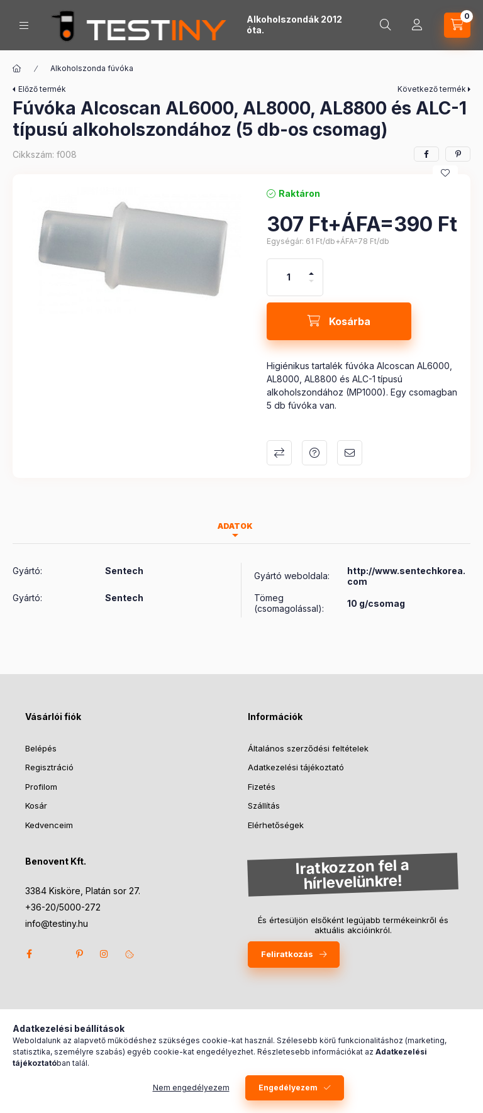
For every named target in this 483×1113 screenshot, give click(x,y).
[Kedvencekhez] (445, 172)
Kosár (36, 805)
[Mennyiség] (288, 277)
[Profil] (417, 25)
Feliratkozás (287, 954)
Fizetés (261, 787)
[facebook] (426, 154)
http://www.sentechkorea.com (406, 576)
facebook (29, 953)
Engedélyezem (288, 1087)
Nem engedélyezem (191, 1087)
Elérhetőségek (276, 825)
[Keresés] (385, 25)
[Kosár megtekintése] (457, 25)
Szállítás (264, 805)
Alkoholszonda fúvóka (91, 68)
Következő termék (431, 89)
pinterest (79, 953)
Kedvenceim (49, 825)
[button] (133, 250)
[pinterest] (457, 154)
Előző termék (42, 89)
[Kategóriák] (24, 25)
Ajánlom (349, 452)
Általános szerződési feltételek (308, 748)
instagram (104, 953)
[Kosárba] (339, 321)
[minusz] (311, 286)
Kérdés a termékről (314, 452)
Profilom (41, 787)
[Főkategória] (17, 68)
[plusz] (311, 268)
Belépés (41, 748)
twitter (54, 953)
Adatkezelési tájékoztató (296, 767)
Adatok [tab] (235, 526)
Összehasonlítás (279, 452)
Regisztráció (49, 767)
